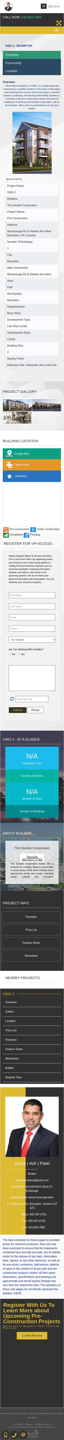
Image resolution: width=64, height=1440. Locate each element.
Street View (17, 465)
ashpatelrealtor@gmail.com (32, 1180)
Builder (9, 1067)
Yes (23, 654)
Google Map (16, 453)
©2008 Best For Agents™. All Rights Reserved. (32, 1424)
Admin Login (6, 1413)
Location (11, 71)
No (13, 654)
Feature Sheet (31, 942)
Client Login (56, 1413)
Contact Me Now (32, 1335)
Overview (12, 55)
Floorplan (31, 916)
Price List (31, 929)
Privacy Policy (21, 1413)
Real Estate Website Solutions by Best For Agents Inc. (32, 1427)
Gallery (9, 1011)
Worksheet (31, 955)
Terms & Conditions (39, 1413)
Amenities (16, 476)
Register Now (13, 1077)
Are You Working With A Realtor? (26, 649)
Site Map (32, 1417)
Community (13, 63)
